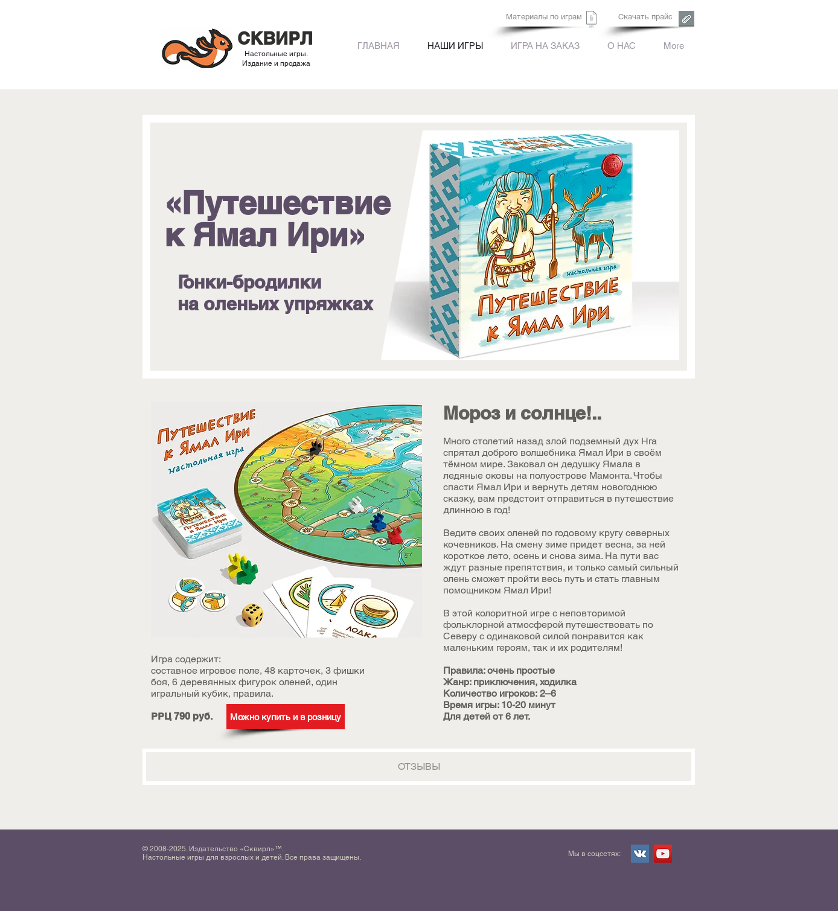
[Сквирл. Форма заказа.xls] (591, 21)
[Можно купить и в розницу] (285, 716)
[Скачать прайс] (645, 17)
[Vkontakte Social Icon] (640, 854)
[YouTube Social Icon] (663, 854)
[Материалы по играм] (544, 17)
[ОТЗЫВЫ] (418, 767)
